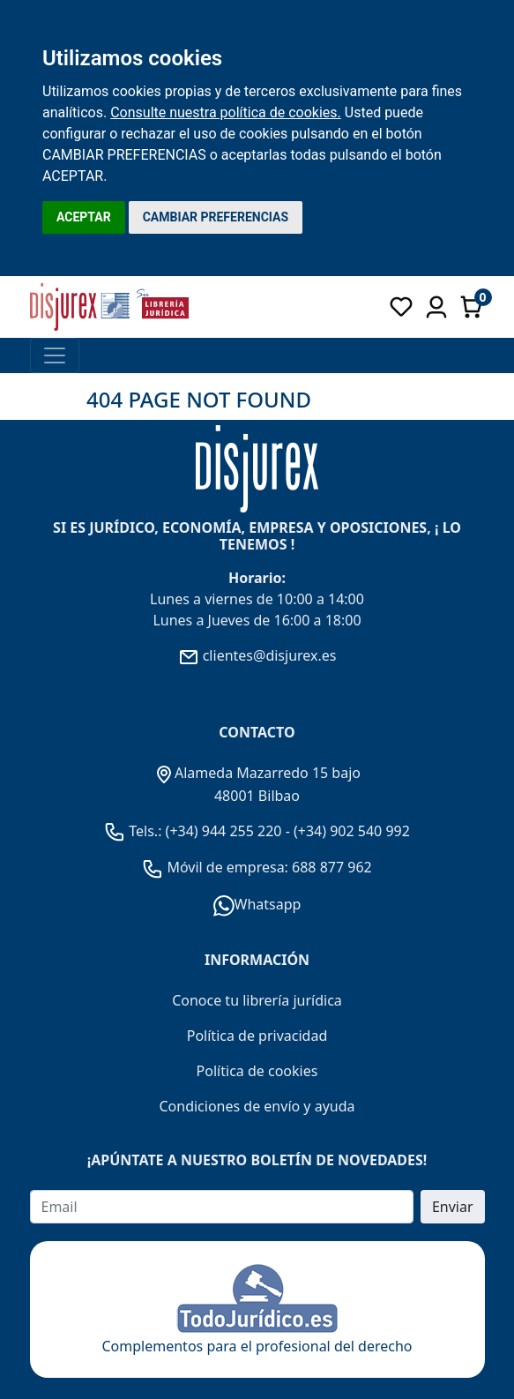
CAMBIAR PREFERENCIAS (215, 217)
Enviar (452, 1206)
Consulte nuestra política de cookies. (225, 112)
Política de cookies (257, 1071)
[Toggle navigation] (54, 355)
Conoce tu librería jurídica (257, 1000)
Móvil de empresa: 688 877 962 (267, 867)
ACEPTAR (83, 217)
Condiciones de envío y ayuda (256, 1106)
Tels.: (135, 831)
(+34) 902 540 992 (352, 831)
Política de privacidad (257, 1035)
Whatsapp (257, 904)
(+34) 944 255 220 (224, 831)
